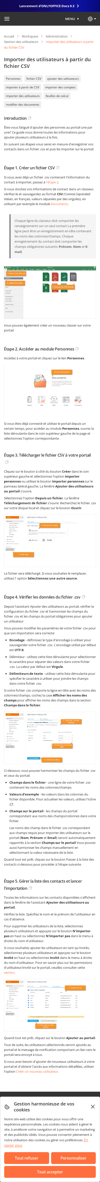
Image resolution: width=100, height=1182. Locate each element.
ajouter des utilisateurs (63, 79)
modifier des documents (22, 104)
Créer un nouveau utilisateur (37, 1071)
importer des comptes (60, 87)
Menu (70, 19)
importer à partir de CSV (22, 87)
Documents (59, 204)
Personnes (13, 79)
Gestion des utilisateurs (21, 41)
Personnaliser (73, 1158)
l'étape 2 (52, 182)
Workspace (30, 36)
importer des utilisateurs (23, 96)
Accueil (9, 36)
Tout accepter (50, 1172)
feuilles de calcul (57, 96)
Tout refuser (26, 1158)
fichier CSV (33, 79)
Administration (57, 36)
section (9, 972)
